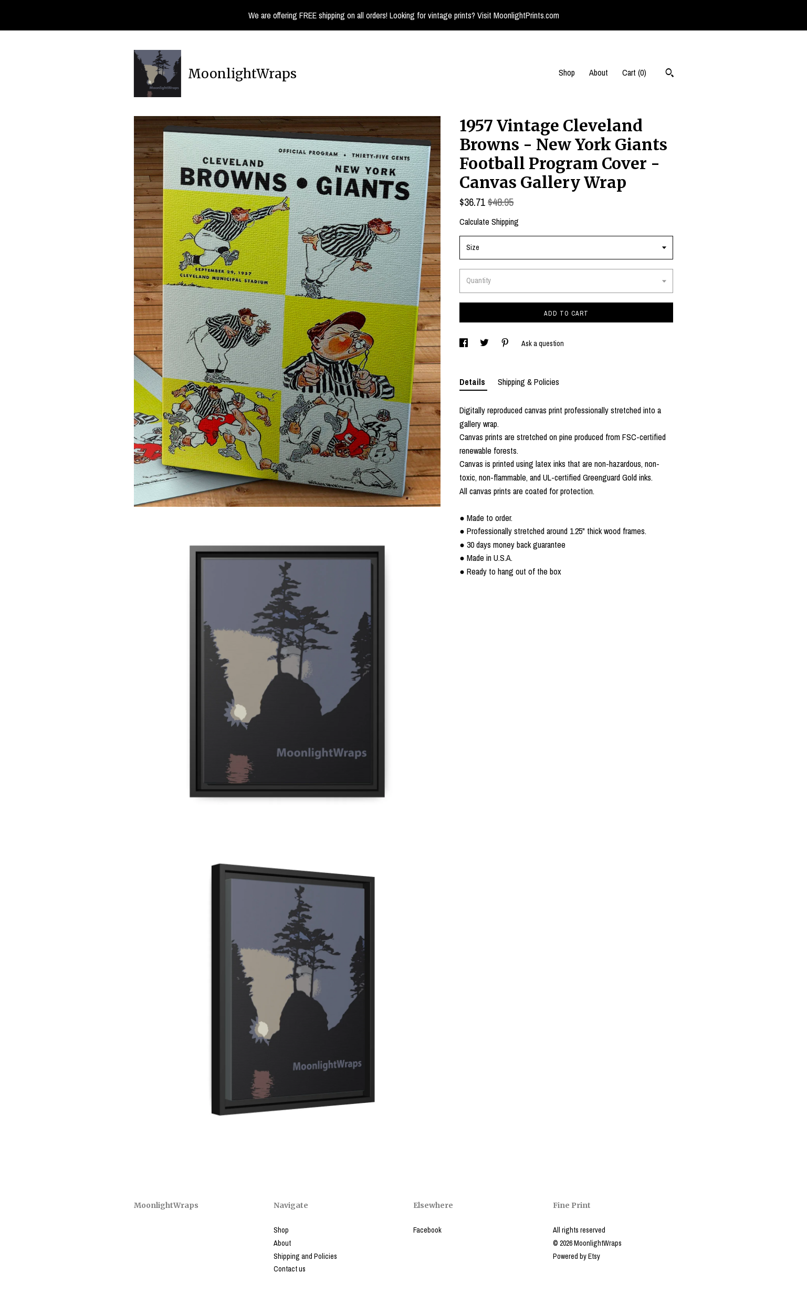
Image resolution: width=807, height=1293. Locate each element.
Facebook (427, 1230)
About (598, 72)
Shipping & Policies (528, 382)
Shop (567, 72)
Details (473, 382)
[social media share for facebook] (464, 343)
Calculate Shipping (489, 221)
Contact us (290, 1269)
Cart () (634, 72)
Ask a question (542, 343)
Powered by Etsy (576, 1256)
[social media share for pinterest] (506, 343)
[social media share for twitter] (485, 343)
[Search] (670, 74)
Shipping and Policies (305, 1256)
